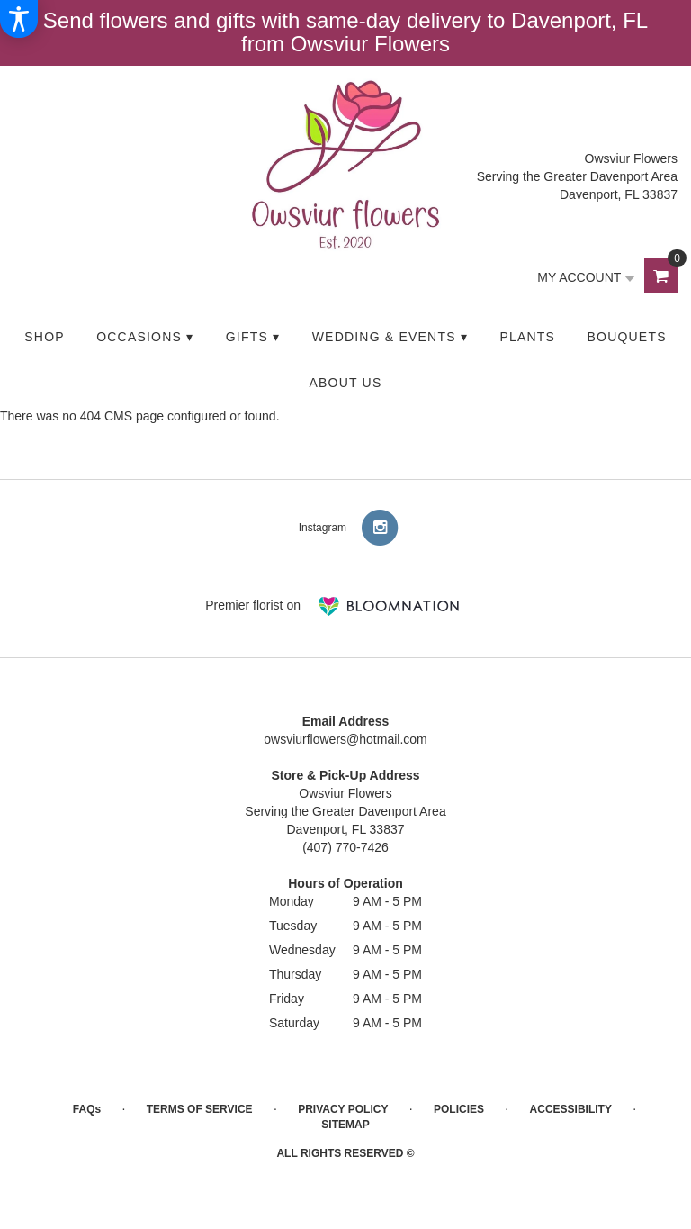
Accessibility (571, 1109)
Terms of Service (200, 1109)
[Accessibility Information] (19, 19)
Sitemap (345, 1124)
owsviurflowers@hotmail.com (345, 739)
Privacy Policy (343, 1109)
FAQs (87, 1109)
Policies (459, 1109)
